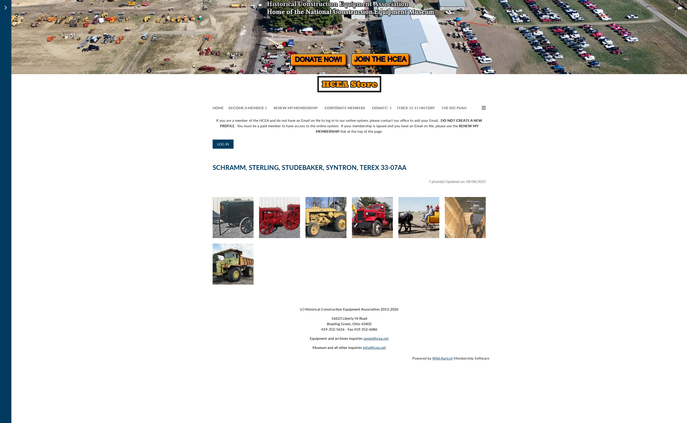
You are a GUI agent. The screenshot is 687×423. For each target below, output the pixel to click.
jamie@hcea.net (376, 338)
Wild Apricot (442, 358)
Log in (223, 144)
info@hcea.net (374, 347)
